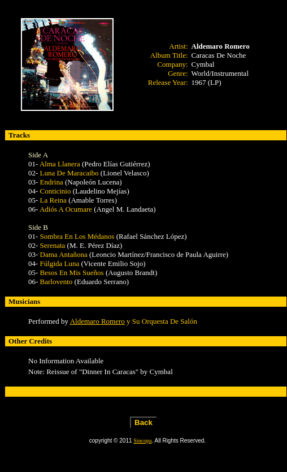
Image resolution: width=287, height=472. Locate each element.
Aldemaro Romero (97, 321)
